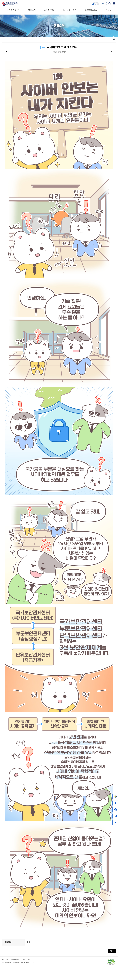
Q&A (23, 959)
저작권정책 (5, 959)
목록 (111, 951)
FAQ (29, 959)
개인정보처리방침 (15, 959)
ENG (103, 3)
